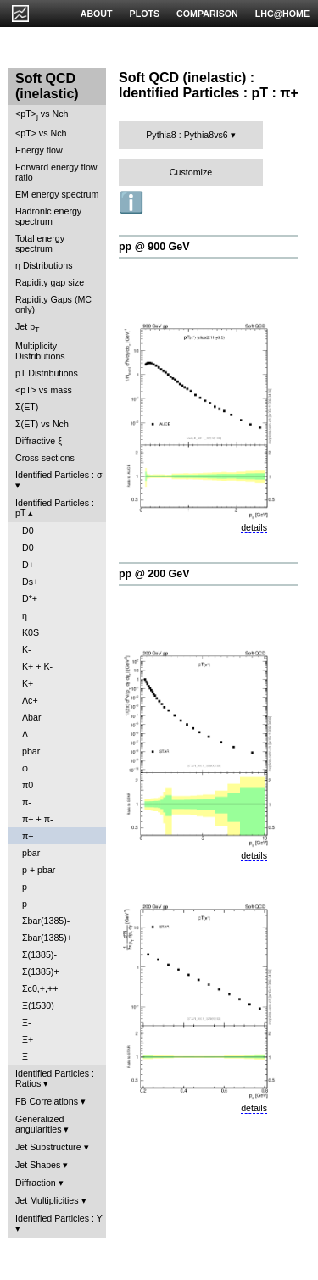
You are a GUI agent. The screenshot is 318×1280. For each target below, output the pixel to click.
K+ (27, 683)
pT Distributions (46, 373)
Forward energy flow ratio (56, 172)
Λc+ (30, 700)
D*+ (29, 598)
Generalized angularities (39, 1124)
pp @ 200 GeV (154, 574)
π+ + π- (37, 819)
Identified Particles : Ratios (54, 1078)
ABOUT (97, 13)
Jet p (27, 327)
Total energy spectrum (39, 243)
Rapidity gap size (49, 282)
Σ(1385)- (39, 954)
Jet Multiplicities (47, 1200)
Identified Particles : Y (59, 1218)
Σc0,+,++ (40, 988)
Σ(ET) (26, 407)
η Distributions (44, 265)
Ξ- (26, 1022)
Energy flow (39, 150)
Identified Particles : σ (59, 475)
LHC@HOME (282, 13)
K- (26, 649)
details (254, 527)
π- (26, 802)
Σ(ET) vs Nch (42, 424)
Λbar (32, 717)
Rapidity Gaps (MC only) (53, 304)
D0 (28, 531)
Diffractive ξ (38, 441)
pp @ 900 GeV (154, 247)
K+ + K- (37, 666)
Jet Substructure (48, 1147)
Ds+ (30, 581)
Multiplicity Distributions (40, 351)
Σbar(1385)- (46, 920)
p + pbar (38, 870)
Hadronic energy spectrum (48, 216)
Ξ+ (27, 1039)
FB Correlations (46, 1101)
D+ (28, 564)
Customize (191, 172)
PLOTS (145, 13)
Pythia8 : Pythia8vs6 (187, 135)
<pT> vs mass (43, 390)
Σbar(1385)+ (47, 937)
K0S (30, 632)
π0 (27, 785)
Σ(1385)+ (40, 971)
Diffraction (35, 1182)
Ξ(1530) (38, 1005)
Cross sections (45, 458)
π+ (28, 836)
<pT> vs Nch (41, 115)
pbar (31, 751)
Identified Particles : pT (54, 508)
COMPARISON (207, 13)
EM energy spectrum (56, 194)
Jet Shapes (37, 1165)
